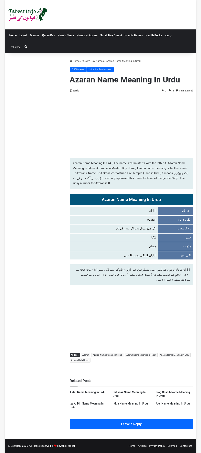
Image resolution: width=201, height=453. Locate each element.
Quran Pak (48, 35)
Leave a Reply (131, 424)
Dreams (34, 35)
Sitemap (172, 445)
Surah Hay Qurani (111, 35)
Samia (76, 90)
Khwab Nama (66, 35)
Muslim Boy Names (93, 60)
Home (13, 35)
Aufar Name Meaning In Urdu (87, 392)
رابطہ (168, 35)
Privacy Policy (157, 445)
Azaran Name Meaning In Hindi (107, 355)
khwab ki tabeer (66, 445)
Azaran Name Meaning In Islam (141, 355)
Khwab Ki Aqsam (87, 35)
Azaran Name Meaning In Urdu (174, 355)
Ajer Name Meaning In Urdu (173, 403)
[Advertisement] (131, 124)
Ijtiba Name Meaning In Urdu (130, 403)
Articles (142, 445)
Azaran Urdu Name (80, 360)
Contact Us (186, 445)
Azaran (85, 355)
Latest (23, 35)
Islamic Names (133, 35)
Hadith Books (154, 35)
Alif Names (78, 69)
